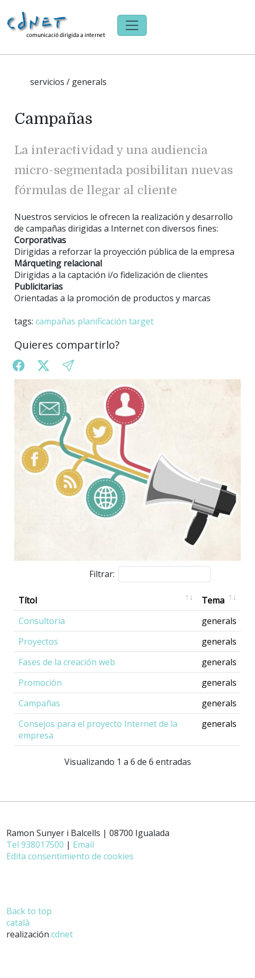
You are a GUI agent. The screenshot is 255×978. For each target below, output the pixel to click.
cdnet (62, 934)
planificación (102, 321)
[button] (68, 365)
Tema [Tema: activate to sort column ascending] (213, 600)
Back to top (29, 911)
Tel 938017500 (35, 844)
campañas (55, 321)
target (141, 321)
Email (83, 844)
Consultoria (41, 621)
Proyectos (38, 641)
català (18, 922)
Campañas (39, 703)
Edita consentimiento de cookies (70, 856)
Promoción (40, 682)
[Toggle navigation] (132, 25)
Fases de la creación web (66, 662)
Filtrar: (150, 574)
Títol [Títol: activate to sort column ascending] (27, 600)
